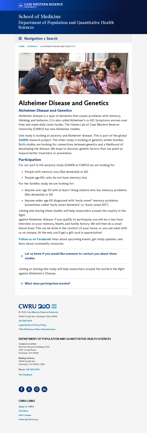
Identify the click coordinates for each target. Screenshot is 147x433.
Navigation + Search (37, 39)
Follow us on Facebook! (35, 239)
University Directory (28, 419)
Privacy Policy (39, 325)
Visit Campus (25, 415)
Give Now (23, 410)
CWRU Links (27, 401)
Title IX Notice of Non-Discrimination (37, 329)
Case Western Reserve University (42, 312)
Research (32, 46)
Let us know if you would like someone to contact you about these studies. (71, 256)
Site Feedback (25, 374)
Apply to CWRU (26, 406)
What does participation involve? (47, 283)
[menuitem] (74, 406)
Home (22, 46)
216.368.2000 (25, 320)
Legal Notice (25, 325)
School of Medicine (40, 16)
